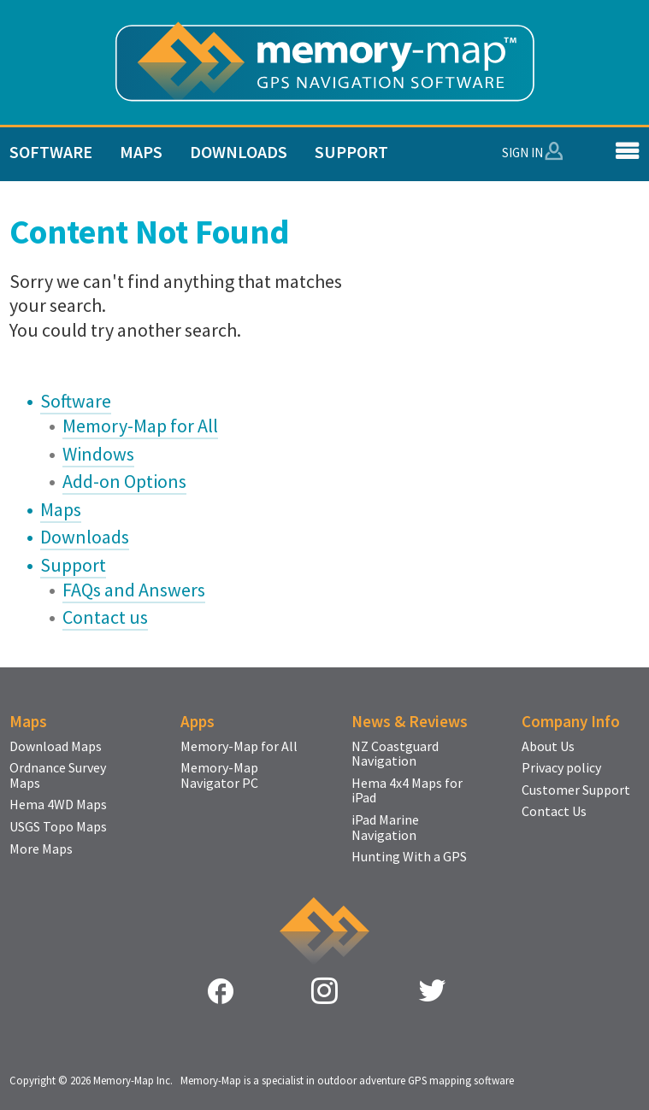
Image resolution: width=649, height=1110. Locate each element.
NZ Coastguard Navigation (395, 754)
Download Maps (55, 747)
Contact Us (554, 811)
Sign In (522, 152)
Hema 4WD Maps (58, 805)
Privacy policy (561, 768)
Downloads (238, 151)
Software (50, 151)
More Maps (41, 849)
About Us (548, 747)
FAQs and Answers (133, 590)
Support (351, 151)
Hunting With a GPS (409, 857)
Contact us (105, 617)
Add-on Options (124, 481)
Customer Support (576, 790)
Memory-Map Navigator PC (219, 775)
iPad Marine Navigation (385, 828)
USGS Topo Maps (58, 827)
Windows (98, 454)
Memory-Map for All (140, 426)
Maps (141, 151)
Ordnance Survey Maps (57, 775)
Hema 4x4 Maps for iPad (407, 791)
